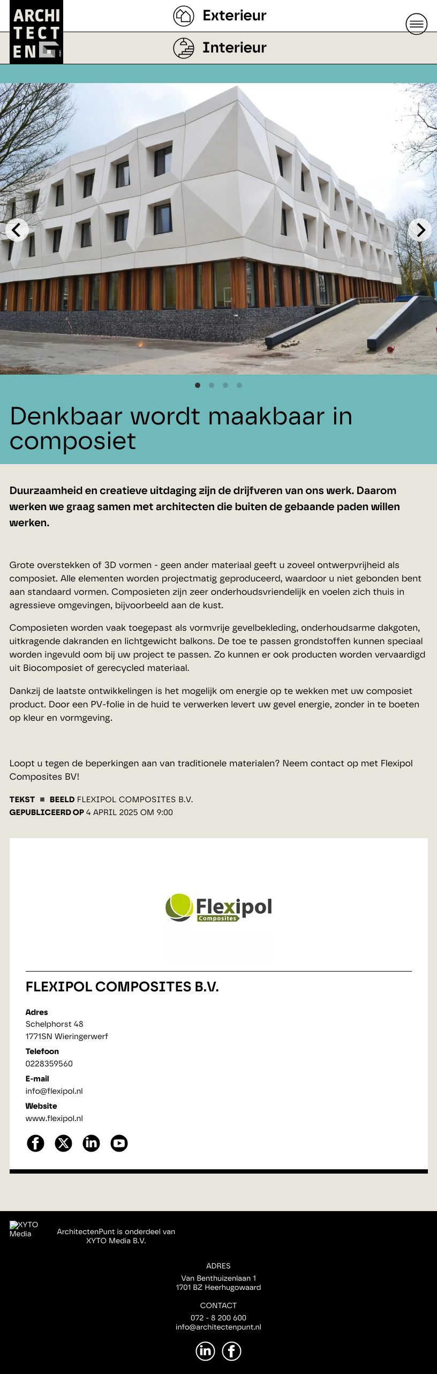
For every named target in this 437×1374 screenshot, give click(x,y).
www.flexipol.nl (54, 1119)
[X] (63, 1151)
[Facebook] (231, 1351)
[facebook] (36, 1151)
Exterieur (234, 16)
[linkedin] (91, 1151)
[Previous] (17, 230)
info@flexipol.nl (54, 1091)
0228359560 (49, 1064)
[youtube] (119, 1151)
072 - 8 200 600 (218, 1318)
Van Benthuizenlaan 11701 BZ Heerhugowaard (218, 1283)
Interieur (234, 48)
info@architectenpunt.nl (218, 1327)
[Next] (420, 230)
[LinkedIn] (205, 1351)
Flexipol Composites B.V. (122, 988)
